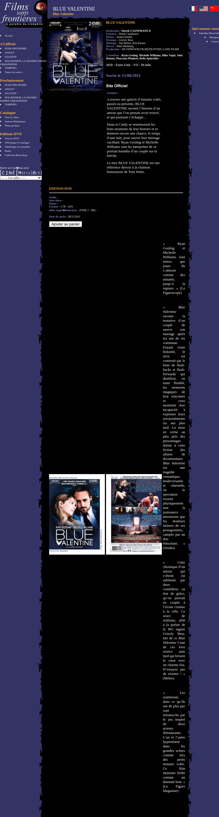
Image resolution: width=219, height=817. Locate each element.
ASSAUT (10, 52)
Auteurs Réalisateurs (15, 121)
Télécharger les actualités (17, 146)
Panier (8, 151)
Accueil (9, 35)
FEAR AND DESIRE (16, 48)
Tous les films (12, 117)
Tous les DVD (12, 138)
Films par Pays (12, 125)
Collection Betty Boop (16, 155)
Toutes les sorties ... (15, 72)
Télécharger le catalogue (17, 142)
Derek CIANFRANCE (136, 30)
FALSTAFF (11, 56)
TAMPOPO (10, 68)
